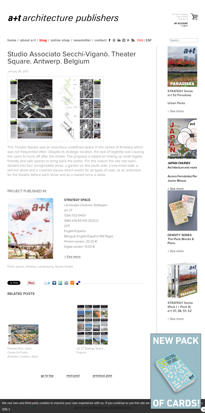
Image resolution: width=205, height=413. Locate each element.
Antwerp (31, 266)
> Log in (184, 26)
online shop (60, 40)
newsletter (82, 40)
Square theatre (64, 266)
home (11, 40)
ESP (148, 40)
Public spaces (15, 266)
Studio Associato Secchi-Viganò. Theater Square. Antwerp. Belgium (71, 58)
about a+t (28, 40)
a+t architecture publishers (68, 18)
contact (100, 40)
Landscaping (45, 266)
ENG (140, 40)
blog (43, 40)
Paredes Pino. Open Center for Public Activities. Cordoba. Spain (22, 352)
